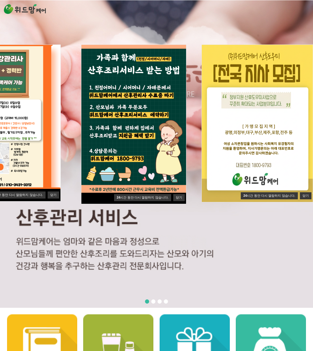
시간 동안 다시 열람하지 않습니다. (269, 196)
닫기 (53, 195)
